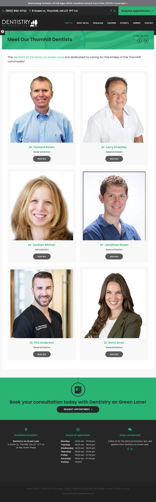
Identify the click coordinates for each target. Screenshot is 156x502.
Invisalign (98, 23)
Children (111, 23)
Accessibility (100, 488)
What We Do (83, 23)
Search (126, 488)
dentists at (39, 57)
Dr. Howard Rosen (41, 147)
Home (29, 488)
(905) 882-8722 (16, 11)
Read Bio (42, 159)
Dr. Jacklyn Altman (41, 245)
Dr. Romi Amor (114, 343)
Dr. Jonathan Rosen (114, 245)
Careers (136, 23)
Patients (124, 23)
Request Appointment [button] (136, 11)
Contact (149, 23)
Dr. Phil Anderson (42, 343)
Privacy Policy (87, 488)
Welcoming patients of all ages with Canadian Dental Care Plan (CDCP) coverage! (77, 3)
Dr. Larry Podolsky (114, 147)
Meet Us (69, 23)
